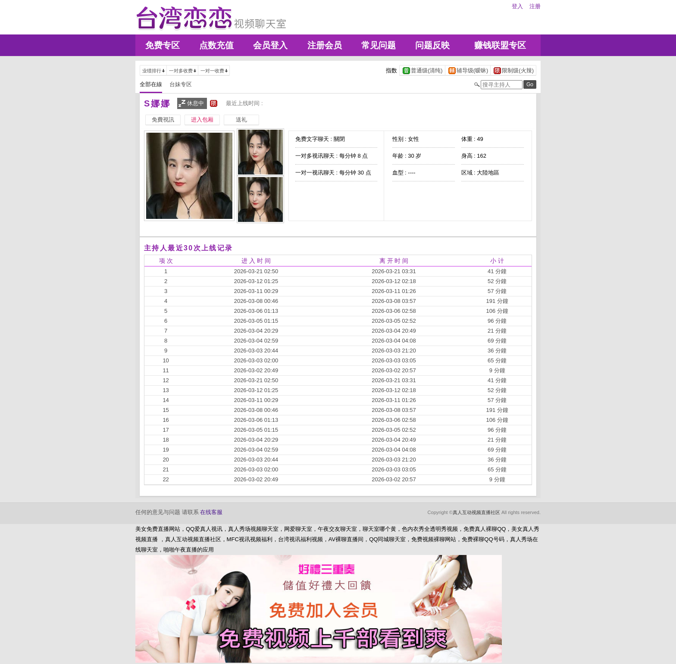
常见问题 (378, 45)
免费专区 (162, 45)
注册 (535, 6)
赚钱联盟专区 (500, 45)
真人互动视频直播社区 (476, 512)
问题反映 (432, 45)
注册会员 (324, 45)
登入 (517, 6)
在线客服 (211, 512)
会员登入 (270, 45)
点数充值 (216, 45)
